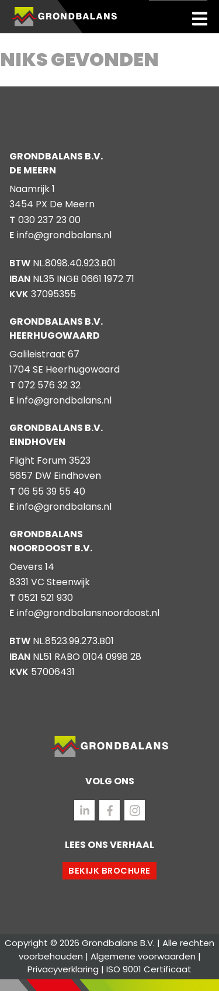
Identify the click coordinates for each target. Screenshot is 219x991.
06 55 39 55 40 (51, 491)
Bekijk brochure (109, 871)
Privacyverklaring (63, 969)
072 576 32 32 (49, 385)
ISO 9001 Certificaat (149, 969)
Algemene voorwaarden (143, 956)
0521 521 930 (45, 597)
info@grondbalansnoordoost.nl (88, 613)
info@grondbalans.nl (64, 235)
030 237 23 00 (49, 220)
